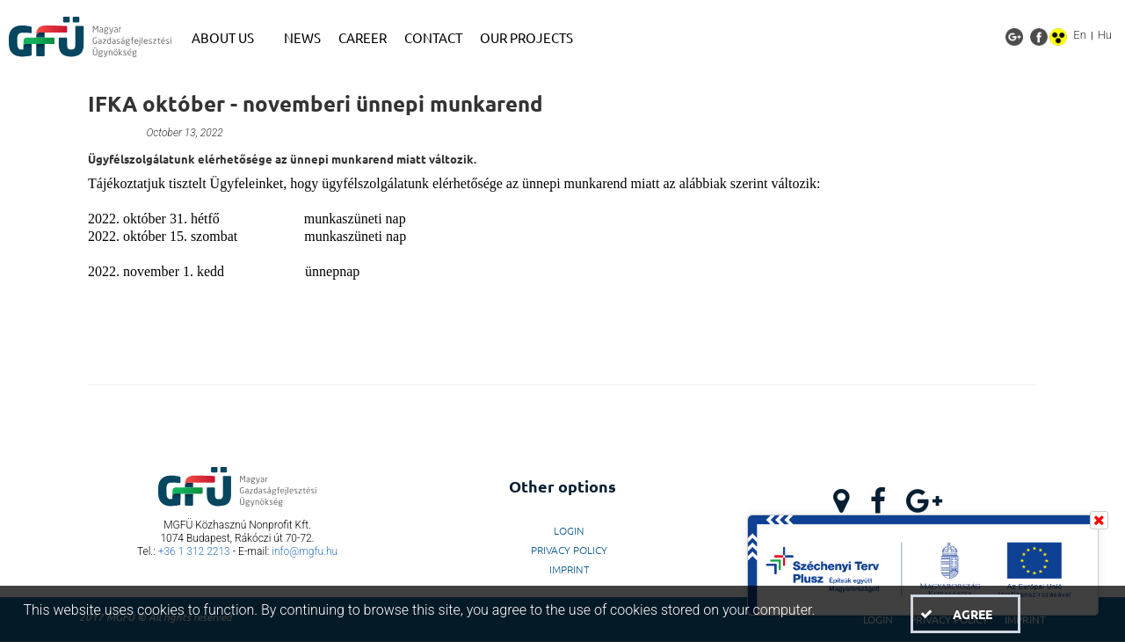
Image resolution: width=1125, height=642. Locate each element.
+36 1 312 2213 (194, 551)
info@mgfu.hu (305, 551)
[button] (965, 614)
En (1079, 34)
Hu (1105, 34)
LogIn (569, 530)
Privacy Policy (569, 550)
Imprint (569, 569)
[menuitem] (229, 37)
